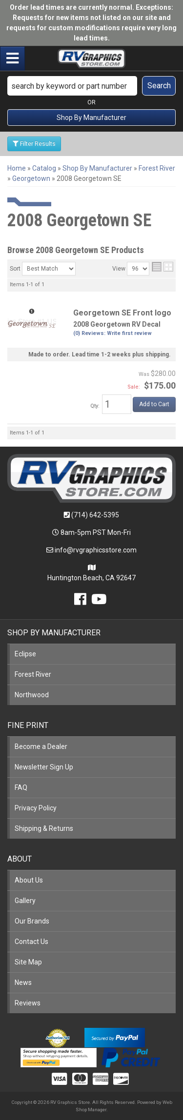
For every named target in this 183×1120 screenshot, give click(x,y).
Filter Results (34, 143)
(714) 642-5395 (95, 515)
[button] (91, 86)
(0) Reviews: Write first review (112, 333)
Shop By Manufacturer (91, 117)
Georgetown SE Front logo (122, 312)
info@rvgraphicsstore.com (96, 550)
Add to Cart (154, 404)
